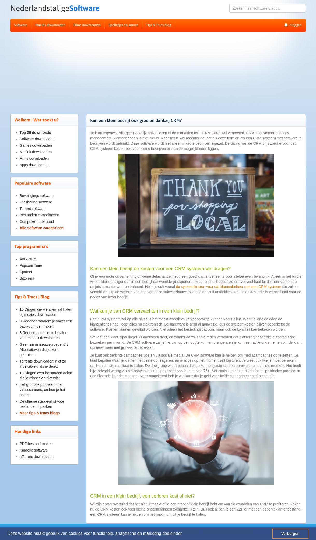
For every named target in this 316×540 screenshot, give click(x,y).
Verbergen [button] (290, 533)
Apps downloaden (34, 165)
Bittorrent (27, 278)
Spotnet (26, 272)
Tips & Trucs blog (158, 25)
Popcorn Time (31, 265)
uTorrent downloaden (37, 457)
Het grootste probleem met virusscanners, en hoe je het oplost (42, 389)
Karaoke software (34, 450)
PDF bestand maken (36, 444)
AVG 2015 (28, 259)
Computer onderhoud (37, 221)
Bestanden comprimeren (39, 215)
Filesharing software (36, 202)
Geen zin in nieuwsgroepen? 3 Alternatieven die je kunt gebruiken (44, 349)
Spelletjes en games (123, 25)
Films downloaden (87, 25)
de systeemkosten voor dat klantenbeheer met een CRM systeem (228, 287)
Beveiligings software (37, 196)
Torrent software (33, 208)
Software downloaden (37, 139)
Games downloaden (36, 145)
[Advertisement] (158, 70)
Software (55, 8)
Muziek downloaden (50, 25)
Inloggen (293, 25)
